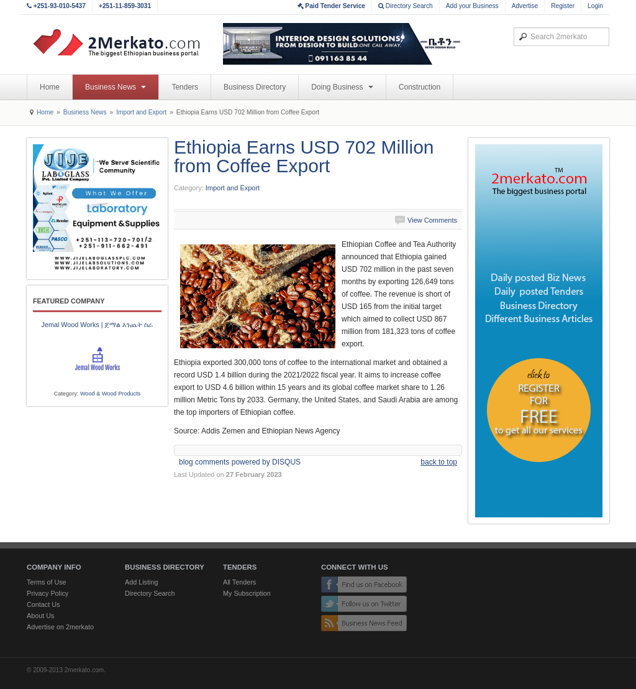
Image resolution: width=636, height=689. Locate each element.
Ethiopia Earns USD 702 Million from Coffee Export (304, 156)
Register (563, 5)
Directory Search (405, 5)
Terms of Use (46, 582)
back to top (438, 462)
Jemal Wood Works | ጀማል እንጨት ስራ (97, 324)
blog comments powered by (240, 462)
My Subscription (247, 593)
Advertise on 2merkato (60, 627)
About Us (40, 615)
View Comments (432, 220)
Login (595, 5)
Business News (115, 87)
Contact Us (43, 604)
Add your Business (472, 5)
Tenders (184, 87)
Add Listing (141, 582)
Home (50, 87)
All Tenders (239, 582)
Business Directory (255, 87)
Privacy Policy (47, 593)
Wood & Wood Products (110, 394)
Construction (419, 87)
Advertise (525, 5)
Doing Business (342, 87)
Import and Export (141, 112)
